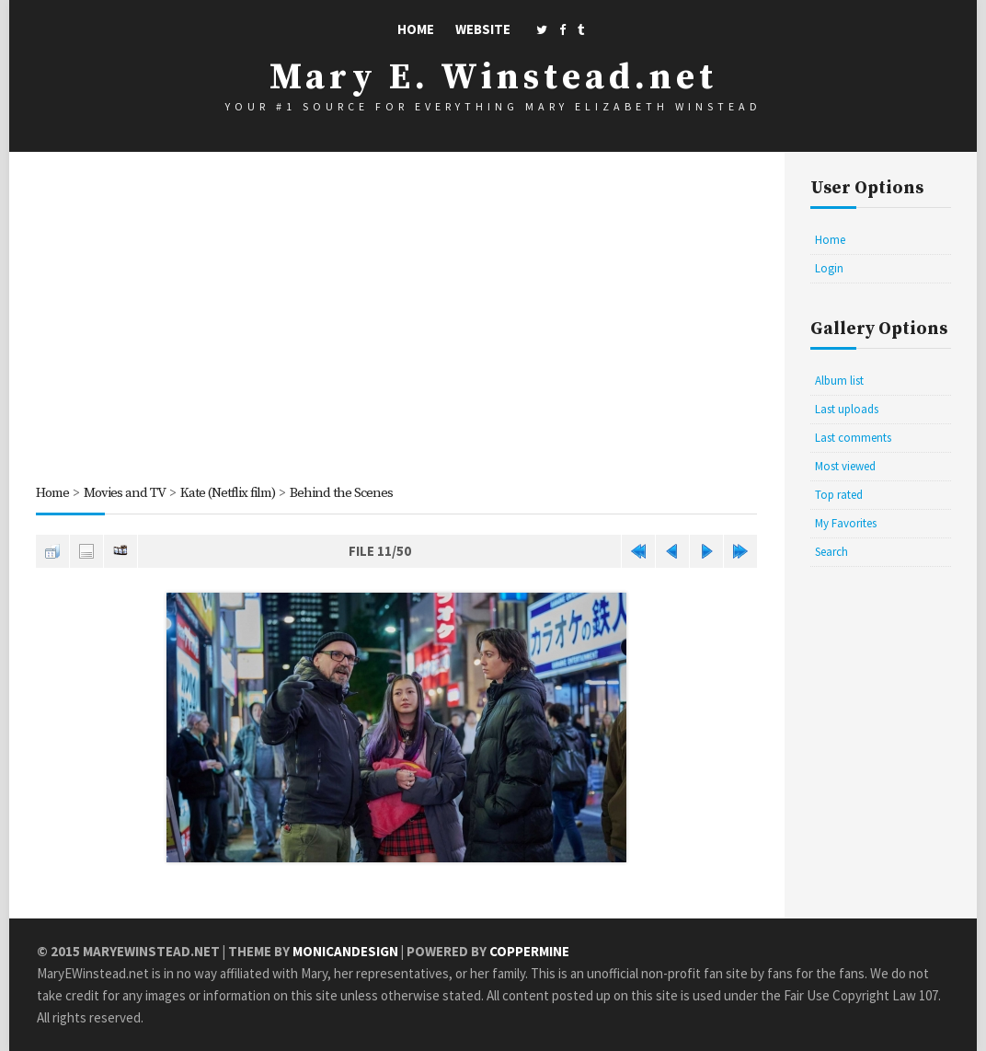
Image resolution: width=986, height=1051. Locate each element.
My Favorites (846, 523)
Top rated (839, 494)
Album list (839, 380)
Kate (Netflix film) (227, 493)
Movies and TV (125, 493)
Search (831, 552)
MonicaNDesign (345, 951)
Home (415, 29)
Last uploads (846, 409)
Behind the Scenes (341, 493)
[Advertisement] (396, 321)
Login (829, 268)
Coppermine (529, 951)
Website (482, 29)
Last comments (853, 437)
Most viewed (845, 466)
